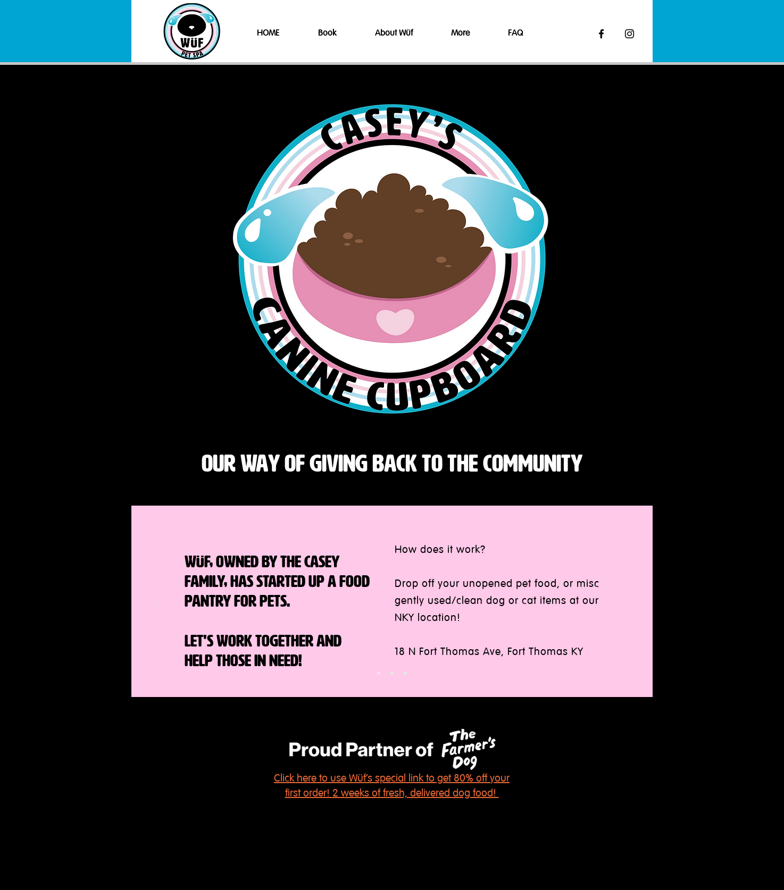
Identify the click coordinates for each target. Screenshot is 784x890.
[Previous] (157, 601)
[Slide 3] (405, 673)
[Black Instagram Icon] (629, 34)
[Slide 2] (392, 673)
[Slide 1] (378, 673)
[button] (338, 33)
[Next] (626, 601)
